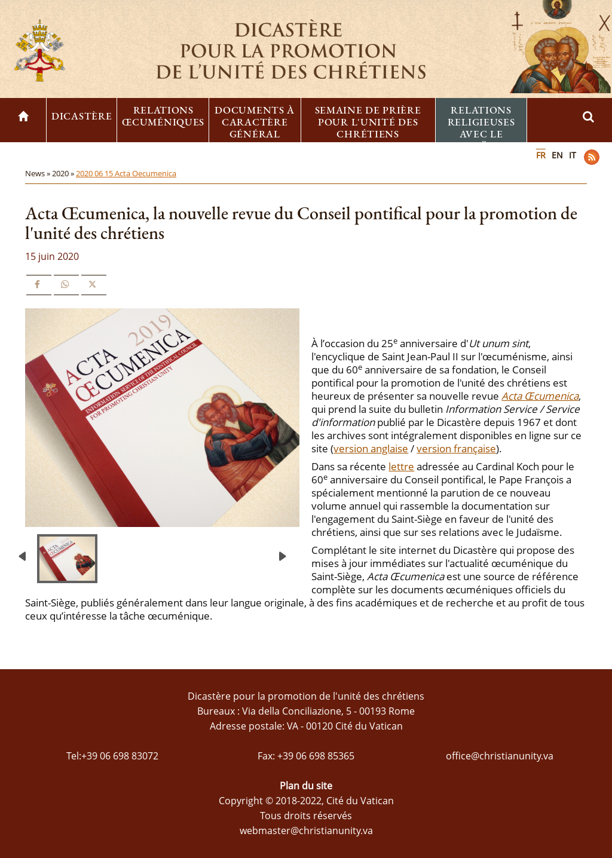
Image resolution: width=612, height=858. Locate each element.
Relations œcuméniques (163, 115)
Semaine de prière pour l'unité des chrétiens (368, 121)
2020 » (64, 173)
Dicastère (81, 115)
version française (456, 448)
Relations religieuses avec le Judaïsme (481, 127)
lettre (401, 466)
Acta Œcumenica (540, 396)
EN (557, 155)
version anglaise (370, 448)
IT (572, 155)
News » (38, 173)
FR (541, 155)
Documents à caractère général (255, 121)
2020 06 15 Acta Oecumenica (126, 173)
